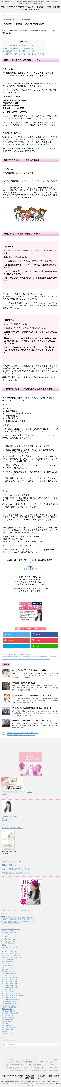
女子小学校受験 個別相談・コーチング (16, 869)
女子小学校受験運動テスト (9, 985)
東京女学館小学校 (7, 1025)
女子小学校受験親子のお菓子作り (11, 999)
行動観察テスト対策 (45, 659)
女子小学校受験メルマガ (8, 939)
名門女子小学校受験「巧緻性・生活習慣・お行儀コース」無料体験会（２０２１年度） (28, 1064)
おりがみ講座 (6, 963)
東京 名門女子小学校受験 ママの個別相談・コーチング (21, 1068)
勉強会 (4, 945)
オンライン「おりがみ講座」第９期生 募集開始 (15, 919)
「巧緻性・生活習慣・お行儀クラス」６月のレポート (21, 735)
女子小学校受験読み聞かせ (9, 1001)
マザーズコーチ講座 (7, 965)
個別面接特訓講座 (7, 961)
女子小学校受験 (7, 656)
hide (25, 42)
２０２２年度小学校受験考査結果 (10, 923)
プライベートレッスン (8, 967)
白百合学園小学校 (7, 1009)
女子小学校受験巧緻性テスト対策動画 (13, 995)
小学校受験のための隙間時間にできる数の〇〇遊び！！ (31, 708)
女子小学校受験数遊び (8, 991)
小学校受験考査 (52, 656)
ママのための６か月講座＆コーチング (15, 873)
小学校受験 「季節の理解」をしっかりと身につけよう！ (32, 720)
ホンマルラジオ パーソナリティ (10, 929)
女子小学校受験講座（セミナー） (10, 943)
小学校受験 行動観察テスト (33, 659)
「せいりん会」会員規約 (38, 1059)
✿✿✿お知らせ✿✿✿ (6, 916)
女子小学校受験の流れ (7, 971)
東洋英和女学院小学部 (8, 1011)
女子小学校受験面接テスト (9, 987)
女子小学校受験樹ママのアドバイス (12, 654)
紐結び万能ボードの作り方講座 (11, 955)
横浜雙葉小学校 (6, 1021)
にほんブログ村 (30, 569)
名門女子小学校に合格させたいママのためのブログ (15, 910)
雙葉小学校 (5, 1031)
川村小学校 (5, 1023)
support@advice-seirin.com (9, 1040)
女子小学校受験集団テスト (9, 981)
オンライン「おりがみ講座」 (10, 947)
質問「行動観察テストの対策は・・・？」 (19, 45)
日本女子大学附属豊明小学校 (10, 1013)
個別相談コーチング (7, 969)
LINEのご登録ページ (26, 1059)
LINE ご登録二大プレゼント (13, 1059)
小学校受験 (14, 656)
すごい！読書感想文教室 (9, 932)
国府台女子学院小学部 (8, 1027)
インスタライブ (5, 938)
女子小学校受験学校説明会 (9, 973)
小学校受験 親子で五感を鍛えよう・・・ (27, 683)
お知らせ (4, 936)
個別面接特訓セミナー (10, 865)
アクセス (37, 1062)
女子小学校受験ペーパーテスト (11, 977)
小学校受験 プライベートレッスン (31, 1067)
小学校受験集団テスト (20, 659)
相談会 (4, 949)
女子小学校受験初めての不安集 (11, 993)
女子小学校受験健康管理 (9, 1003)
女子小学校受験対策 (25, 654)
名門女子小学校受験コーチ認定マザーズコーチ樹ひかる (9, 817)
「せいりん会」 (5, 934)
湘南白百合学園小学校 (8, 1017)
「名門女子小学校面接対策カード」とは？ (29, 1061)
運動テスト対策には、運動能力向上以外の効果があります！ (18, 921)
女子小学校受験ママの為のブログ (25, 656)
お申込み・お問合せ (28, 1062)
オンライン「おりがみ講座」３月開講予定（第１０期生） (17, 918)
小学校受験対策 (37, 656)
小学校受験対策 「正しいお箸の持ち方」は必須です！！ (32, 695)
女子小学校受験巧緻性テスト (10, 979)
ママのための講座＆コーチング (11, 959)
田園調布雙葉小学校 (7, 1019)
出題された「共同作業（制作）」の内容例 (19, 51)
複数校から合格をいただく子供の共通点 (18, 48)
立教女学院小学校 (7, 1033)
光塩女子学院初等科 (7, 1029)
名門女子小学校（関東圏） (8, 1007)
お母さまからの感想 (44, 1061)
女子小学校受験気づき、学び (9, 1005)
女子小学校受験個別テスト (9, 983)
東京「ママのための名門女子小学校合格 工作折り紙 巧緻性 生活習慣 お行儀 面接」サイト (32, 1083)
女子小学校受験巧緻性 (8, 997)
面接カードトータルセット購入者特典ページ (19, 1070)
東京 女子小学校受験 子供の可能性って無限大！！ (31, 670)
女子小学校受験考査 (7, 975)
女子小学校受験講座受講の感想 (11, 953)
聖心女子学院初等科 (7, 1015)
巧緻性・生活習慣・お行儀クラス (11, 861)
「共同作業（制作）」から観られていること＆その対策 (23, 54)
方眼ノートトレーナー (7, 930)
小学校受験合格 (44, 656)
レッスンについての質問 (9, 951)
